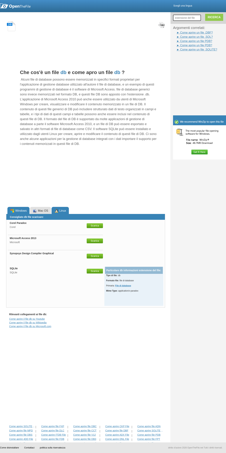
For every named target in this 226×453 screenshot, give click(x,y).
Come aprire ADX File (117, 434)
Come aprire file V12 (84, 434)
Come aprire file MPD (21, 430)
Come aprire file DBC (85, 426)
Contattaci (29, 447)
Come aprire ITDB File (53, 434)
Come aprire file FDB (52, 439)
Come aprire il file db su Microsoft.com (30, 326)
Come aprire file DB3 (84, 439)
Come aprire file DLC (52, 430)
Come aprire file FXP (52, 426)
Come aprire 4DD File (21, 439)
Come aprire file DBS (20, 434)
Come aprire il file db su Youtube (27, 318)
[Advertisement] (194, 60)
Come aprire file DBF (116, 430)
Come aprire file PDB (149, 434)
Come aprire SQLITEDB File (22, 426)
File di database (123, 285)
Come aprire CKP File (117, 426)
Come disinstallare (9, 447)
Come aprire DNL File (117, 439)
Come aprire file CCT (84, 430)
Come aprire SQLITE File (150, 430)
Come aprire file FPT (148, 439)
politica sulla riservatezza (52, 447)
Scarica (95, 225)
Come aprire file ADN (149, 426)
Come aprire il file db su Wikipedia (28, 322)
